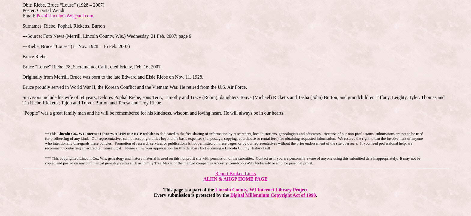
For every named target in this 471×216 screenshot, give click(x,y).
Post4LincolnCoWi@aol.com (65, 15)
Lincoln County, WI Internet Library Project (261, 189)
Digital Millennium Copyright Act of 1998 (273, 195)
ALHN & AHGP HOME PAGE (235, 179)
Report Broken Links (235, 173)
